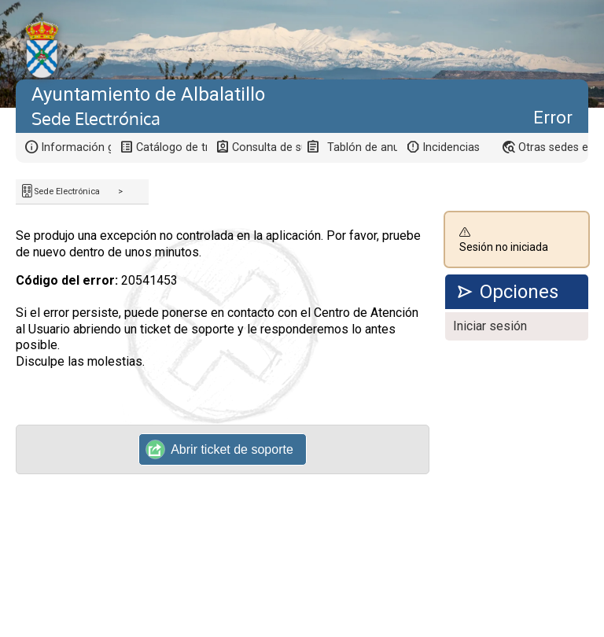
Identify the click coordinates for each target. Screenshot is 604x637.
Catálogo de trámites (171, 147)
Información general (76, 147)
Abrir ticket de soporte (219, 449)
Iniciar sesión (490, 325)
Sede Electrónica (67, 191)
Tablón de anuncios (362, 147)
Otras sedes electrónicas (553, 147)
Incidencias (451, 147)
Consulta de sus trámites (267, 147)
